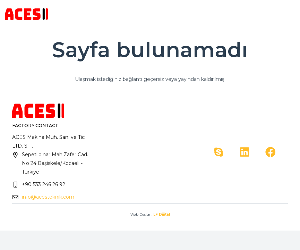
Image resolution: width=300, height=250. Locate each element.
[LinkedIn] (245, 152)
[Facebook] (271, 152)
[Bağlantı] (26, 14)
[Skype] (219, 152)
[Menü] (290, 14)
